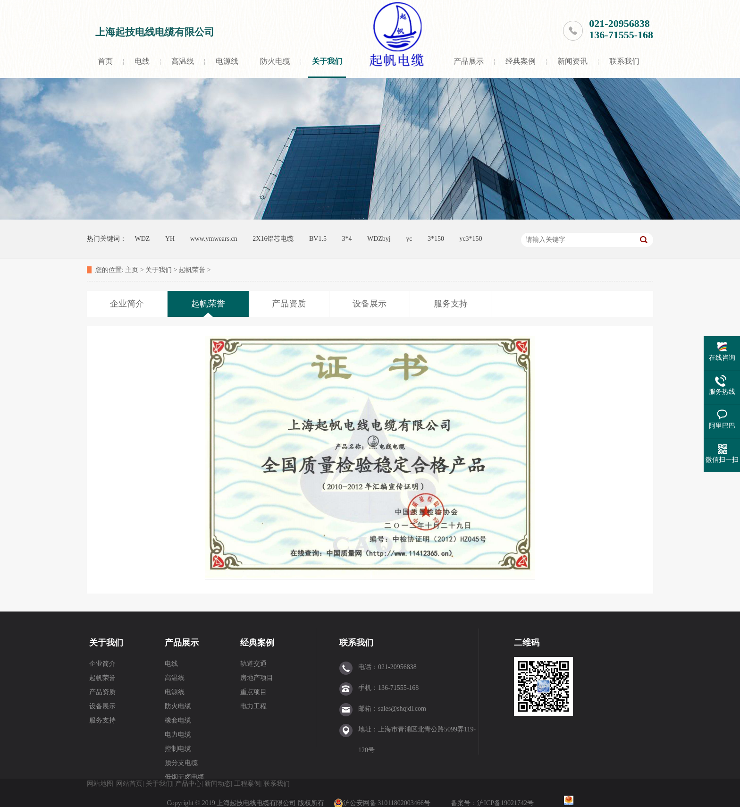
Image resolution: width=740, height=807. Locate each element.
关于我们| (160, 783)
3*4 (347, 238)
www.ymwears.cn (213, 238)
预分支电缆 (181, 762)
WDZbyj (379, 238)
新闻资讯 (572, 61)
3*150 (436, 238)
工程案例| (248, 783)
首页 (105, 61)
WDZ (142, 238)
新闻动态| (218, 783)
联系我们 (624, 61)
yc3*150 (470, 238)
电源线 (227, 61)
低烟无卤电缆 (184, 777)
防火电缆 (275, 61)
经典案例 (520, 61)
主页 (131, 269)
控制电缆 (178, 748)
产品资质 (102, 692)
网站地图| (101, 783)
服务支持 (102, 720)
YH (170, 238)
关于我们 (327, 61)
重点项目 (253, 692)
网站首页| (130, 783)
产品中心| (189, 783)
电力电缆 (178, 734)
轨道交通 (253, 663)
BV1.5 (318, 238)
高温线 (182, 61)
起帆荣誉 (192, 269)
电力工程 (253, 706)
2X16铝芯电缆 (273, 238)
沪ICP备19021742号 (506, 803)
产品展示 (469, 61)
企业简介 (102, 663)
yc (409, 238)
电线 (142, 61)
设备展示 (102, 706)
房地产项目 (256, 677)
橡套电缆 (178, 720)
